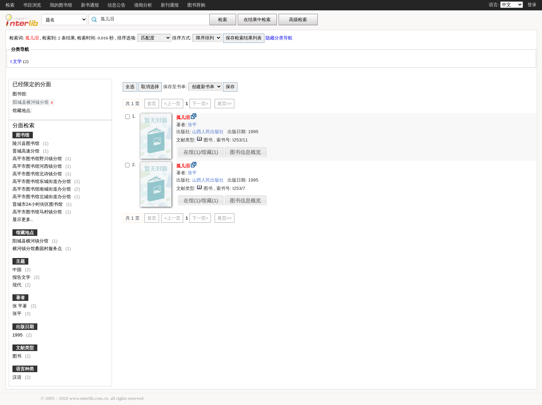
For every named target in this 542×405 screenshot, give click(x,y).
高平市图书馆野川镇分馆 (37, 158)
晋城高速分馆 (26, 151)
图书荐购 (196, 5)
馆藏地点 (25, 232)
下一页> (200, 103)
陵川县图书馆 (26, 143)
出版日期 (25, 326)
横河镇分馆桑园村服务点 (37, 248)
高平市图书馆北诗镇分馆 (37, 173)
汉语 (17, 377)
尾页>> (224, 103)
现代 (17, 284)
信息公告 (116, 5)
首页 (151, 103)
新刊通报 (170, 5)
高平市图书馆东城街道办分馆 (42, 181)
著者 (20, 297)
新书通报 (90, 5)
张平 (17, 313)
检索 (10, 5)
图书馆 (22, 135)
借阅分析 (143, 5)
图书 (17, 356)
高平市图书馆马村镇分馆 (37, 211)
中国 (17, 269)
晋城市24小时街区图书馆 (38, 204)
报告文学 (22, 277)
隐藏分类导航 (279, 37)
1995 (18, 335)
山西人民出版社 (208, 131)
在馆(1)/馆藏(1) (201, 152)
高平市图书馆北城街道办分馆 (42, 196)
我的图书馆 (61, 5)
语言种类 (25, 368)
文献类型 (25, 347)
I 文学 (16, 61)
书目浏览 (32, 5)
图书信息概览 (245, 152)
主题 (20, 261)
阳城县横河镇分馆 (31, 240)
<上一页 (172, 103)
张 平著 (20, 306)
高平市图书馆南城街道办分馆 (42, 189)
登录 (531, 4)
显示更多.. (22, 219)
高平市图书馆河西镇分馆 (37, 166)
